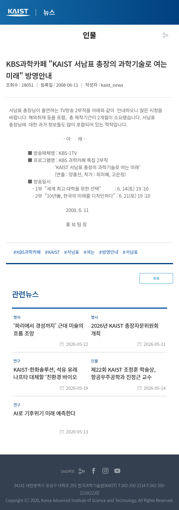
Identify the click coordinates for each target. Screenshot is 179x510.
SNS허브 (68, 471)
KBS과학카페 (28, 252)
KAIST (19, 13)
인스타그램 (105, 471)
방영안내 (110, 252)
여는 (91, 252)
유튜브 (117, 471)
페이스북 (93, 471)
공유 (165, 35)
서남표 (73, 252)
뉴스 (49, 12)
